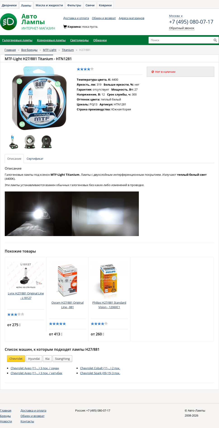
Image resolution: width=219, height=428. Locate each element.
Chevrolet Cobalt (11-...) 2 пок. (100, 368)
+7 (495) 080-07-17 (191, 21)
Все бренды (29, 50)
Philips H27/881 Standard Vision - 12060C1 (109, 305)
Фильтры (74, 5)
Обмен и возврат (104, 18)
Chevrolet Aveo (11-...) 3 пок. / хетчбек (36, 373)
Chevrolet (16, 359)
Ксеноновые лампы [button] (51, 40)
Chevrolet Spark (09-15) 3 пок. (100, 373)
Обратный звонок (181, 28)
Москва (176, 16)
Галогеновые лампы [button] (17, 40)
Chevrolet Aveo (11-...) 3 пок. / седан (35, 368)
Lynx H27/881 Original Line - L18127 (26, 295)
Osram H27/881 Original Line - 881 (67, 305)
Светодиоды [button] (79, 40)
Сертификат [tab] (35, 159)
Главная (10, 50)
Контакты (27, 421)
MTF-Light (49, 50)
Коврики (105, 5)
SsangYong (62, 359)
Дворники (9, 5)
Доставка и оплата (76, 18)
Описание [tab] (14, 159)
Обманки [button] (100, 40)
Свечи (90, 5)
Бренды (5, 416)
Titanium (68, 50)
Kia (47, 359)
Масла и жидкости (49, 5)
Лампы (26, 5)
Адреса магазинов (131, 18)
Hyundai (34, 359)
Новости (6, 421)
